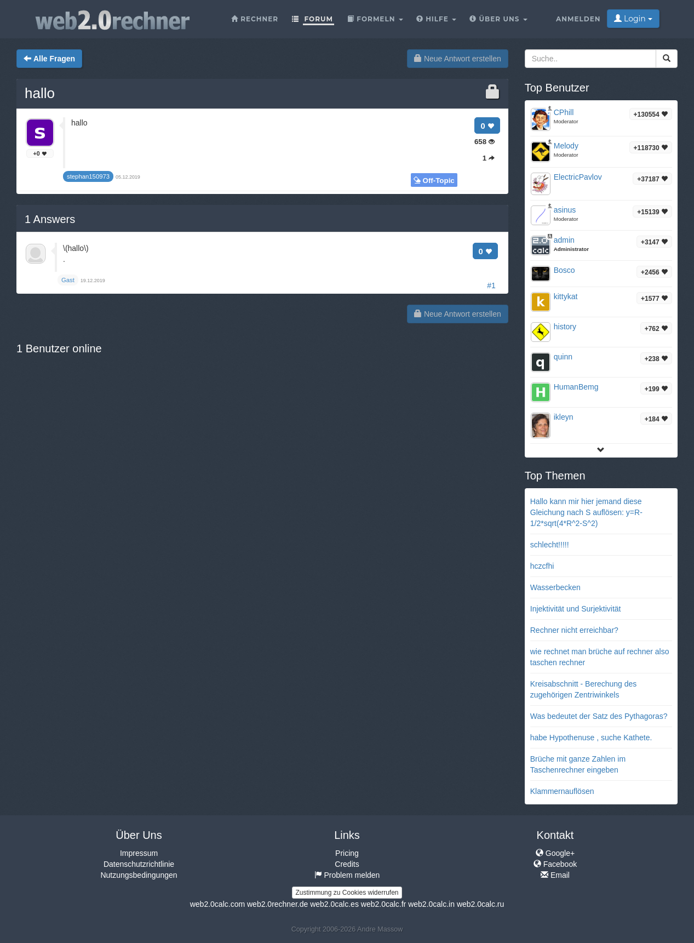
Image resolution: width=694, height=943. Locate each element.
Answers (50, 219)
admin (564, 240)
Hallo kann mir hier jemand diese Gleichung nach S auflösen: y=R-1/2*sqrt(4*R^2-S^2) (586, 512)
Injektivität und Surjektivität (575, 608)
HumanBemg (576, 386)
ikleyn (563, 417)
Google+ (555, 853)
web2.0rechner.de (277, 904)
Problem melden (347, 875)
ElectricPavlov (578, 177)
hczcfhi (542, 566)
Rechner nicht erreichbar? (574, 630)
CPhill (564, 112)
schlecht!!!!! (549, 544)
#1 (491, 285)
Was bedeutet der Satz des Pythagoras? (599, 716)
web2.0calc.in (431, 904)
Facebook (555, 864)
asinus (565, 209)
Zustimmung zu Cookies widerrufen (346, 892)
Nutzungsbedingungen (138, 875)
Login (633, 19)
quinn (563, 356)
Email (555, 875)
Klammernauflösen (562, 791)
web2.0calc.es (334, 904)
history (565, 326)
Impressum (139, 853)
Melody (566, 145)
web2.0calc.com (217, 904)
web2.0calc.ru (480, 904)
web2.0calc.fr (383, 904)
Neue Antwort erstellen (457, 58)
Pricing (347, 853)
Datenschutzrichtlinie (139, 864)
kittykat (566, 296)
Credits (347, 864)
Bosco (564, 270)
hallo (40, 93)
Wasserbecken (555, 587)
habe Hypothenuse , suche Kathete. (591, 737)
